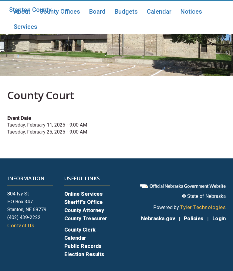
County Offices (59, 11)
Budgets (126, 11)
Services (25, 26)
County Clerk (80, 230)
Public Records (83, 246)
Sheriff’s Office (83, 202)
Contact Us (20, 225)
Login (219, 218)
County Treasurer (85, 218)
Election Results (84, 254)
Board (97, 11)
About (22, 11)
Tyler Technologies (203, 207)
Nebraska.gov (158, 218)
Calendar (159, 11)
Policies (194, 218)
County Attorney (84, 210)
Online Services (83, 194)
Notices (191, 11)
